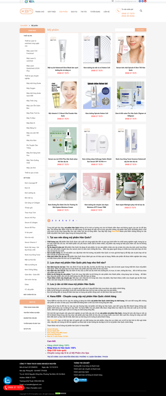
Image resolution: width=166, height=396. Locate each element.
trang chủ (39, 12)
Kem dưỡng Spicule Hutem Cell (97, 113)
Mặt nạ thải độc (30, 260)
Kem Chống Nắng (31, 270)
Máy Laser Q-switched (31, 59)
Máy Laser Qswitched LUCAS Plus (33, 68)
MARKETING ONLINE (30, 318)
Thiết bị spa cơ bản (31, 173)
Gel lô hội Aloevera (54, 334)
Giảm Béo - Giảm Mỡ (32, 275)
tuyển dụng (95, 12)
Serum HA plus (52, 329)
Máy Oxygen (31, 88)
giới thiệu (52, 12)
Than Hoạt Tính (30, 213)
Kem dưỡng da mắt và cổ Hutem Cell (97, 68)
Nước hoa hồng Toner (32, 255)
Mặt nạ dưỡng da (31, 265)
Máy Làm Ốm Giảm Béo (33, 107)
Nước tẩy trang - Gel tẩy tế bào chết (32, 248)
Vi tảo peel (28, 232)
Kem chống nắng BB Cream (57, 333)
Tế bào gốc (29, 208)
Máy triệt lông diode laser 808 (34, 94)
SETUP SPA (27, 329)
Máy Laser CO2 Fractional (32, 52)
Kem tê (27, 188)
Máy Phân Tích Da (33, 113)
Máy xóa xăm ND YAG (33, 134)
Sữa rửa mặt (29, 237)
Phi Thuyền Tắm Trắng (32, 146)
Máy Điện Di (31, 123)
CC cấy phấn (29, 289)
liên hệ (107, 12)
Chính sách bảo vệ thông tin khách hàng (88, 375)
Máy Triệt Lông (32, 101)
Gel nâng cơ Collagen (32, 203)
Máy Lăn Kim (31, 168)
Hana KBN (115, 231)
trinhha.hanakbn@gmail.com (126, 1)
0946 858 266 (39, 381)
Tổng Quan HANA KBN (31, 307)
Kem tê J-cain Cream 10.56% (57, 336)
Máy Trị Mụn (31, 118)
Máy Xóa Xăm (31, 140)
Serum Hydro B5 (53, 331)
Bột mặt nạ (29, 198)
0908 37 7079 (30, 378)
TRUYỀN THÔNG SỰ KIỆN (31, 312)
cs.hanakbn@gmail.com (33, 384)
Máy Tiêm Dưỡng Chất (33, 161)
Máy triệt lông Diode (34, 83)
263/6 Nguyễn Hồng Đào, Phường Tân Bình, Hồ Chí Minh (45, 374)
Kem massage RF (31, 183)
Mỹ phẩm (27, 178)
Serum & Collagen (31, 222)
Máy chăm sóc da (30, 294)
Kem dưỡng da (30, 193)
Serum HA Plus (30, 218)
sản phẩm (63, 12)
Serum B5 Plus (30, 227)
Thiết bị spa (28, 36)
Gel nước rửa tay (31, 279)
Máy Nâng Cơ (31, 128)
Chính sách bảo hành (81, 372)
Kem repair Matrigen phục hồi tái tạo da (130, 205)
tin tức (84, 12)
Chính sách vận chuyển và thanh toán (87, 369)
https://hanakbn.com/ (34, 388)
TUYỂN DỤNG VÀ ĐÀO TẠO (32, 323)
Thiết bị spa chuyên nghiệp (32, 77)
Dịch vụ (74, 12)
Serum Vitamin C (31, 242)
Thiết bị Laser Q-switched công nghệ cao (32, 43)
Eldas (27, 284)
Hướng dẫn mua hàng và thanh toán (86, 366)
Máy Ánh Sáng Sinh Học (33, 154)
